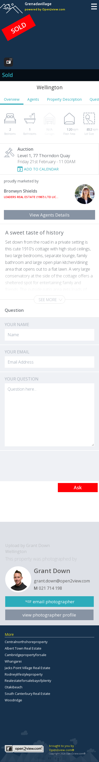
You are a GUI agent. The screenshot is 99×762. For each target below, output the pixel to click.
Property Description (64, 99)
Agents (33, 99)
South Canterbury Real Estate (27, 693)
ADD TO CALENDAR (41, 169)
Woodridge (13, 700)
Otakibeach (13, 687)
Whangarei (13, 661)
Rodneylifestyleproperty (23, 674)
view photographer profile (49, 615)
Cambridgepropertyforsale (25, 654)
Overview (12, 99)
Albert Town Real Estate (23, 648)
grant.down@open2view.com (62, 581)
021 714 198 (50, 588)
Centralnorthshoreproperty (26, 641)
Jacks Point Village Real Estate (27, 667)
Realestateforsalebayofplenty (28, 680)
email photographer (54, 602)
